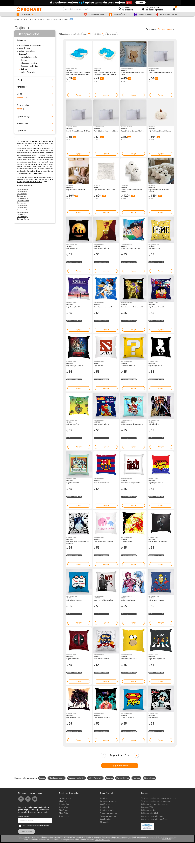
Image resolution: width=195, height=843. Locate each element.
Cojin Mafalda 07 (154, 717)
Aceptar (166, 838)
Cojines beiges (22, 192)
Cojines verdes (22, 205)
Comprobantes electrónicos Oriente (154, 819)
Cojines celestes (22, 212)
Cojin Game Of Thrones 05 (157, 541)
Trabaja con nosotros (108, 813)
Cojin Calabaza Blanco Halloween (160, 131)
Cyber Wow (63, 807)
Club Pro (62, 801)
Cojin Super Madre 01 (155, 483)
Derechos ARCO (147, 807)
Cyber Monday (64, 816)
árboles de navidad (35, 182)
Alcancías (136, 778)
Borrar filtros (111, 34)
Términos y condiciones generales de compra (158, 798)
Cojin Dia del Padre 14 (101, 248)
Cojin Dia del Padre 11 (156, 600)
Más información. (102, 840)
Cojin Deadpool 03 (72, 659)
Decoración (38, 19)
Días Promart (64, 810)
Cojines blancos (22, 189)
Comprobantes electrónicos (152, 816)
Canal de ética (105, 819)
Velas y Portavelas (95, 778)
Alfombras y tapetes (56, 778)
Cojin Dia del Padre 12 (101, 424)
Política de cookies (148, 810)
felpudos (26, 182)
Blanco (66, 19)
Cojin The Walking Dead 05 (103, 600)
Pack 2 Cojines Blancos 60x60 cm (106, 131)
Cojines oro (20, 214)
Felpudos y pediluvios (76, 778)
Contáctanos (105, 804)
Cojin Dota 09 (98, 365)
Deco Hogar (27, 19)
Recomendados (164, 29)
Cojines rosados (22, 198)
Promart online (35, 177)
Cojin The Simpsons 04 (156, 659)
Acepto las (35, 826)
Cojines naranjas (22, 217)
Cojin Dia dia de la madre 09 (103, 541)
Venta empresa (65, 798)
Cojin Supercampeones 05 (130, 248)
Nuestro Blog (64, 804)
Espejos (42, 778)
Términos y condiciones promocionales (156, 801)
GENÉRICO (57, 19)
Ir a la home (122, 765)
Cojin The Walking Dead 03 (130, 483)
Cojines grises (21, 196)
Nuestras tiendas (106, 807)
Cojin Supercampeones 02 (103, 307)
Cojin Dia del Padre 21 (156, 307)
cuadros (19, 182)
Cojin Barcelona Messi (101, 483)
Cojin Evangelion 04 (73, 307)
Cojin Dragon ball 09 (155, 365)
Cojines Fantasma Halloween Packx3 (158, 190)
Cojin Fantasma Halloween (75, 190)
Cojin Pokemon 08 (72, 483)
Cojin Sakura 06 (126, 541)
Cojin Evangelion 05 (128, 600)
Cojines (47, 19)
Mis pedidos (104, 822)
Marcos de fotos (122, 778)
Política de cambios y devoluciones (154, 804)
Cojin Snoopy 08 (154, 248)
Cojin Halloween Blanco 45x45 (104, 190)
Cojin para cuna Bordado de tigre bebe (132, 73)
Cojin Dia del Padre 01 (74, 600)
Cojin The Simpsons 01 (129, 659)
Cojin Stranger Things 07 (75, 365)
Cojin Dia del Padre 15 (101, 659)
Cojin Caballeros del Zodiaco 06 (132, 307)
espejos (50, 179)
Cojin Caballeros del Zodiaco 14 (132, 424)
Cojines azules (22, 194)
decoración (29, 179)
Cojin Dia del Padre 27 (128, 717)
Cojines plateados (23, 219)
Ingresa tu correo (23, 816)
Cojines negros (22, 207)
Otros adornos (149, 778)
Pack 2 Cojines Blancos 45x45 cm (78, 131)
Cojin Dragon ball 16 (73, 248)
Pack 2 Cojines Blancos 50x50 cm (160, 72)
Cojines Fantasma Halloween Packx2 (131, 190)
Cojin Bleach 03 (153, 424)
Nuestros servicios (107, 810)
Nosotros (103, 798)
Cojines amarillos (23, 210)
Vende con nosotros (108, 816)
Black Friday (64, 813)
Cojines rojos (21, 203)
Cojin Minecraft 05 (72, 424)
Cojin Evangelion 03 (73, 717)
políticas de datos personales (39, 826)
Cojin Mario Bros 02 (128, 365)
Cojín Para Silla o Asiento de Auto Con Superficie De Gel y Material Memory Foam (78, 73)
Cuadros (109, 778)
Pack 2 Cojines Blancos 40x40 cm (133, 131)
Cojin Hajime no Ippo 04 (102, 717)
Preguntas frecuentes (108, 801)
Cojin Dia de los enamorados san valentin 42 (77, 542)
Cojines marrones (23, 201)
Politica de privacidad (149, 813)
